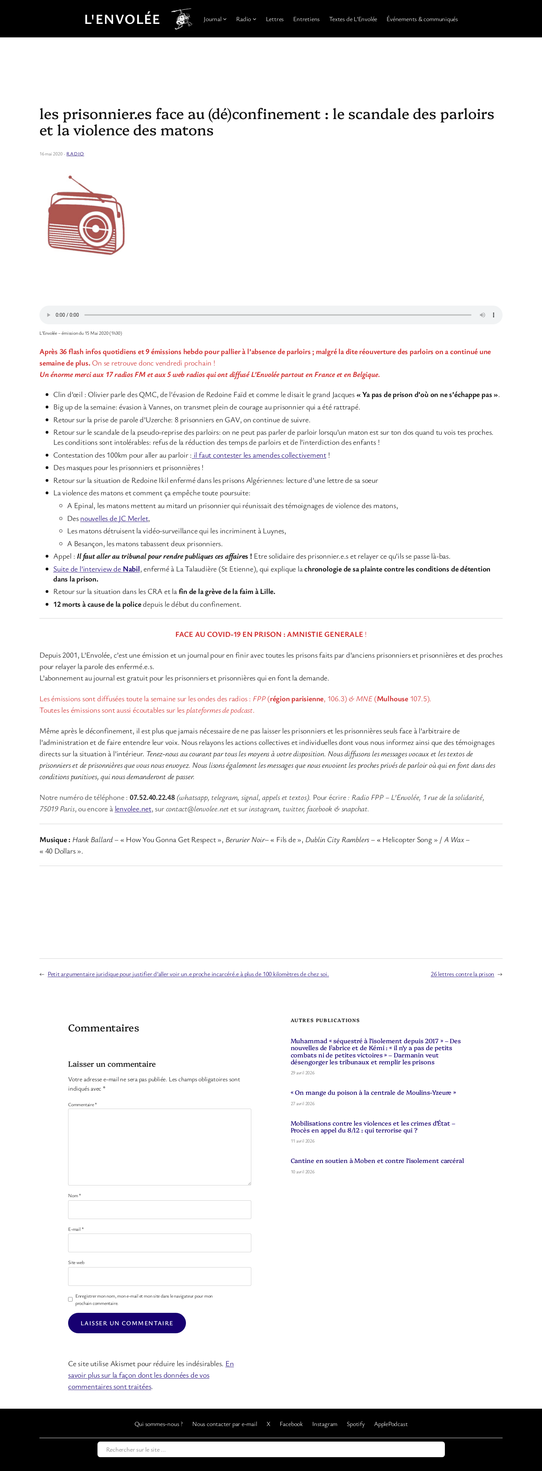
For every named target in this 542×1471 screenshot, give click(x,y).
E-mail (76, 1229)
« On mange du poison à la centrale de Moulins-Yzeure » (373, 1092)
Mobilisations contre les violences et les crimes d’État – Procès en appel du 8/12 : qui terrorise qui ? (373, 1127)
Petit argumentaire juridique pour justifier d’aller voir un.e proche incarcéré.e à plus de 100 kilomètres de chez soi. (188, 973)
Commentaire (82, 1104)
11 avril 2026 (303, 1140)
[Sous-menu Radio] (254, 19)
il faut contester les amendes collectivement (259, 455)
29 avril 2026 (303, 1072)
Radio (75, 153)
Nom (74, 1195)
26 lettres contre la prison (462, 973)
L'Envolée (122, 18)
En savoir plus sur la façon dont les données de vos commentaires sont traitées (151, 1374)
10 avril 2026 (303, 1171)
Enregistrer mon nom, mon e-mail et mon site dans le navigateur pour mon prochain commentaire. (144, 1299)
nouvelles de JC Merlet (114, 518)
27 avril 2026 (303, 1103)
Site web (76, 1262)
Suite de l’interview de (96, 568)
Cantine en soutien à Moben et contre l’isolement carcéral (377, 1160)
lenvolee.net (133, 808)
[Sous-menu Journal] (225, 19)
